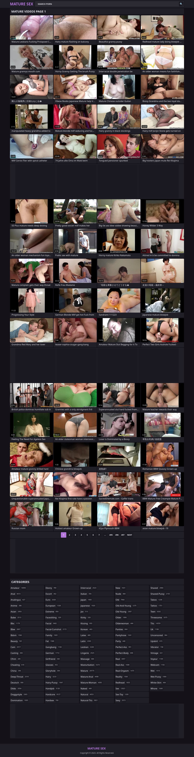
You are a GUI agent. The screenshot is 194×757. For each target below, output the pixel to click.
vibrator (157, 647)
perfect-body (125, 653)
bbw (16, 629)
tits (155, 623)
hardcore (53, 694)
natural (87, 694)
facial (51, 623)
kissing (87, 623)
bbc (15, 623)
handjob (53, 689)
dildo (16, 689)
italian (86, 594)
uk (154, 629)
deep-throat (20, 677)
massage (88, 659)
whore (156, 689)
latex (86, 635)
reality (122, 677)
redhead (123, 683)
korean (87, 629)
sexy (121, 700)
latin (86, 641)
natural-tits (89, 700)
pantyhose (124, 635)
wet (155, 671)
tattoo (156, 606)
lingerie (88, 653)
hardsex (52, 700)
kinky (86, 617)
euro (51, 600)
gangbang (54, 647)
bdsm (16, 635)
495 (111, 535)
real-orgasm (125, 671)
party (121, 641)
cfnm (16, 659)
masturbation (90, 665)
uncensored (159, 635)
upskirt (156, 641)
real (121, 659)
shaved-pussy (160, 594)
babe (16, 617)
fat (50, 641)
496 (117, 535)
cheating (18, 665)
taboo (156, 600)
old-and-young (126, 606)
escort (51, 594)
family (52, 635)
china (16, 671)
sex (121, 689)
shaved (157, 588)
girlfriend (53, 659)
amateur (18, 588)
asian (16, 612)
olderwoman (125, 623)
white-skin (158, 683)
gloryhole (53, 671)
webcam (157, 665)
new (121, 588)
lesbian (87, 647)
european (53, 606)
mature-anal (90, 677)
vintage (156, 653)
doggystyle (19, 694)
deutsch (17, 683)
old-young (124, 612)
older (121, 617)
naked (86, 689)
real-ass (123, 665)
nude (121, 594)
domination (20, 700)
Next (129, 535)
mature (88, 671)
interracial (89, 588)
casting (17, 653)
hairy (51, 677)
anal (16, 594)
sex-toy (122, 694)
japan (86, 600)
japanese (88, 606)
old (120, 600)
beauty (17, 641)
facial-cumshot (56, 629)
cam (16, 647)
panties (122, 629)
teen (155, 612)
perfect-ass (124, 647)
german (53, 653)
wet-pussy (158, 677)
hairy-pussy (55, 683)
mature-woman (91, 683)
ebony (51, 588)
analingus (18, 600)
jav (85, 612)
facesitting (54, 617)
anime (16, 606)
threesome (159, 617)
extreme (52, 612)
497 (122, 535)
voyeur (157, 659)
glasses (52, 665)
